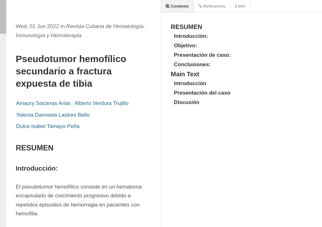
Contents (177, 6)
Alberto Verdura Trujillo (102, 103)
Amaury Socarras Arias (43, 103)
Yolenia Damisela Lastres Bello (53, 115)
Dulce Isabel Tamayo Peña (48, 126)
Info (240, 6)
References (211, 6)
